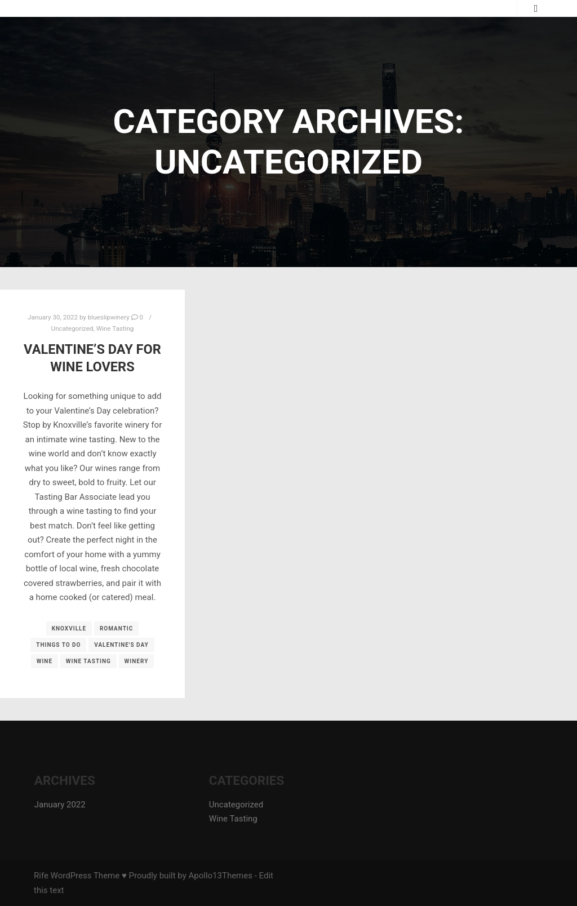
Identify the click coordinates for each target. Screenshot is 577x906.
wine (44, 661)
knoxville (69, 628)
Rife (41, 876)
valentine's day (121, 645)
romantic (116, 628)
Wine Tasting (115, 328)
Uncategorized (72, 328)
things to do (58, 645)
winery (137, 661)
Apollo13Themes (220, 876)
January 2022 (60, 805)
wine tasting (88, 661)
